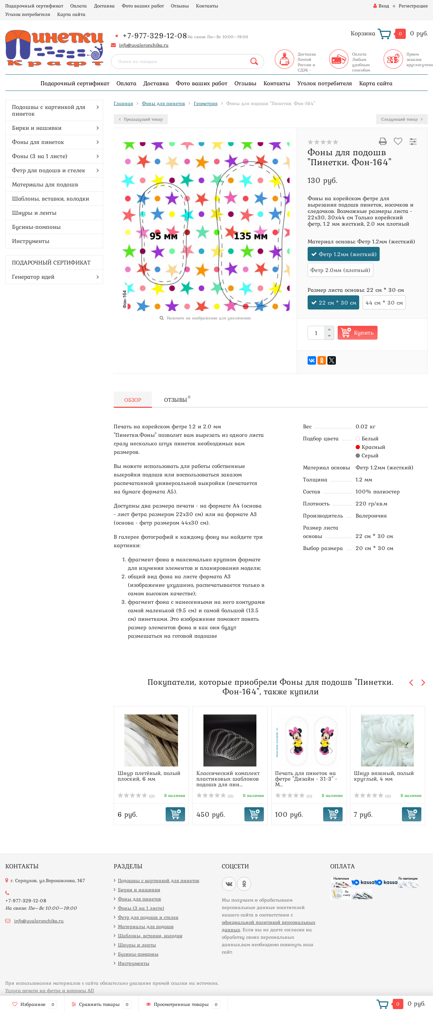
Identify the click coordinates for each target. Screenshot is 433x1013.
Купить (364, 332)
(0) (136, 796)
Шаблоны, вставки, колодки (50, 198)
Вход (381, 5)
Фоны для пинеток (38, 141)
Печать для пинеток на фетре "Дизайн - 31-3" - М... (306, 778)
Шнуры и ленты (34, 212)
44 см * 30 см (384, 302)
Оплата (78, 5)
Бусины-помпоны (36, 226)
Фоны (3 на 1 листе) (39, 156)
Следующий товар (401, 119)
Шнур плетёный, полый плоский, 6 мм (149, 776)
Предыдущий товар (140, 119)
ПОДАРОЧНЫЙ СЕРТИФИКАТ (51, 262)
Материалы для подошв (45, 184)
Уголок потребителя (27, 14)
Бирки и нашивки (36, 127)
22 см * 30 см (337, 302)
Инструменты (30, 240)
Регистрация (413, 5)
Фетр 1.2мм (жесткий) (348, 254)
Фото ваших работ (143, 5)
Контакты (207, 5)
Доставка (104, 5)
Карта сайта (71, 14)
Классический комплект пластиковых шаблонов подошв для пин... (228, 778)
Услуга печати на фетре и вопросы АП (49, 990)
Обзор (132, 399)
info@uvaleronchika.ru (143, 44)
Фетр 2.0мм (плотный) (340, 270)
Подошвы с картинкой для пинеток (48, 110)
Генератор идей (33, 276)
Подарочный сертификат (34, 5)
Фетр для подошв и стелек (48, 170)
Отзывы (180, 5)
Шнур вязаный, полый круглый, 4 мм (384, 776)
